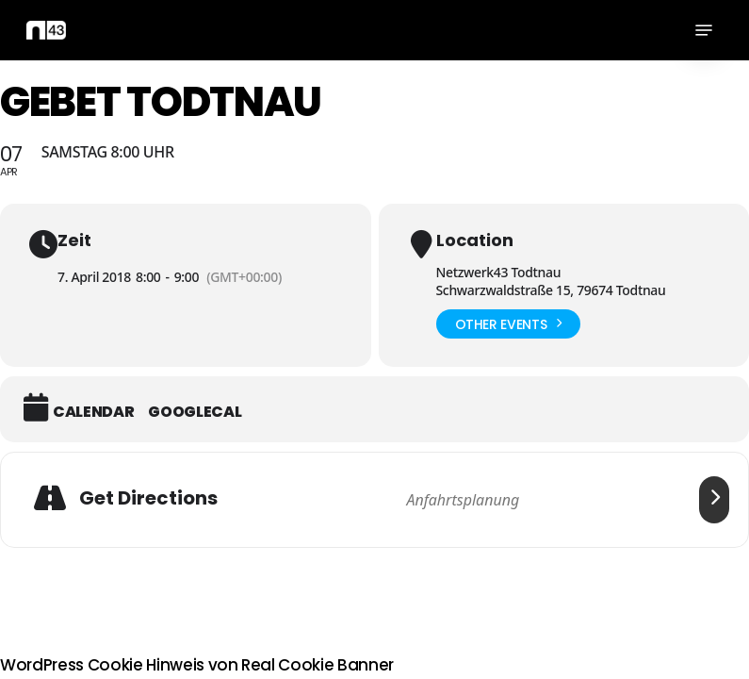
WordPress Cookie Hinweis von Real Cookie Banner (197, 665)
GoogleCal (194, 412)
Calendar (93, 412)
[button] (704, 30)
